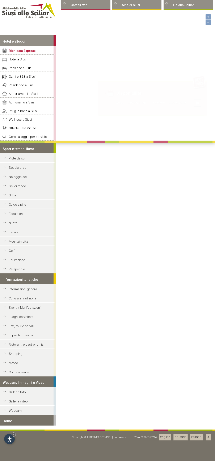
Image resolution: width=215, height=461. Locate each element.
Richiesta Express (22, 277)
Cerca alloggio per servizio (28, 363)
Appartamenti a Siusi (23, 320)
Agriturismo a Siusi (22, 328)
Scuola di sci (18, 394)
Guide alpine (17, 431)
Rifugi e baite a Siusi (23, 337)
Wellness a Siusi (20, 346)
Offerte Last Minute (22, 354)
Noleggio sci (18, 403)
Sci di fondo (17, 412)
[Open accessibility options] (9, 439)
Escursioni (16, 440)
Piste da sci (17, 385)
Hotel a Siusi (17, 285)
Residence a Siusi (21, 311)
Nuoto (13, 449)
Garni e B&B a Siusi (22, 303)
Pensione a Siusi (20, 294)
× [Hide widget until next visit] (13, 434)
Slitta (12, 421)
